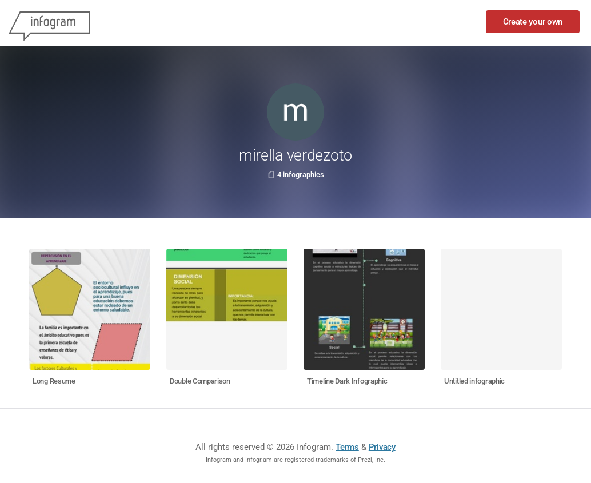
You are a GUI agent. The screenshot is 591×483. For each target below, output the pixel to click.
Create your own (533, 22)
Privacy (382, 447)
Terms (347, 447)
